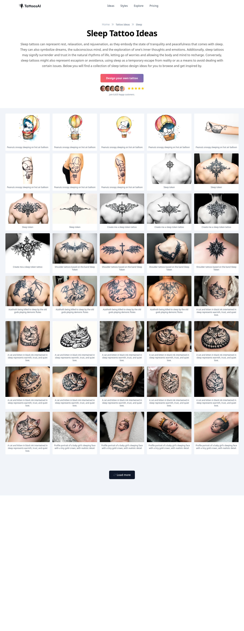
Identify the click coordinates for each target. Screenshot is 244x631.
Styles (124, 6)
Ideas (110, 6)
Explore (138, 6)
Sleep (139, 24)
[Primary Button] (122, 475)
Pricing (153, 6)
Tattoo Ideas (123, 24)
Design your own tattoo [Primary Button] (122, 78)
